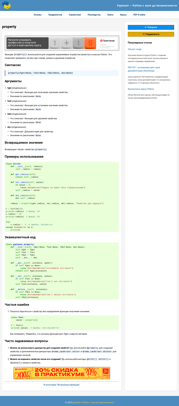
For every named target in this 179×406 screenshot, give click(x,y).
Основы (38, 14)
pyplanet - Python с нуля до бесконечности (93, 399)
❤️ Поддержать (151, 34)
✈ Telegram (151, 27)
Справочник (75, 14)
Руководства (94, 14)
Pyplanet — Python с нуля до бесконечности (147, 5)
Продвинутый (55, 14)
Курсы (123, 14)
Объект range (134, 49)
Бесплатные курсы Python (141, 89)
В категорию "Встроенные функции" (62, 381)
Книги (110, 14)
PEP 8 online (139, 14)
